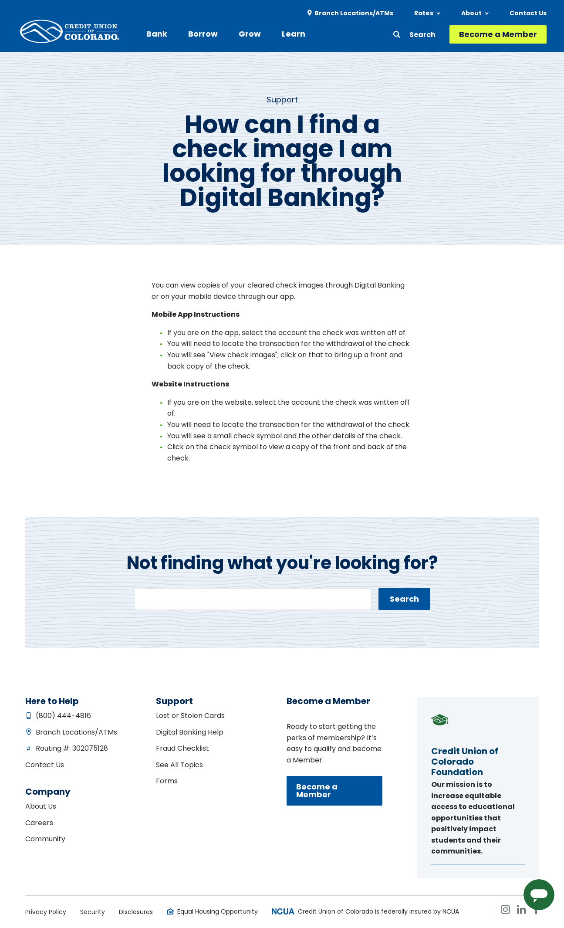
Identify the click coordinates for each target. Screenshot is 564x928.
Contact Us (44, 765)
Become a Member (498, 34)
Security (92, 912)
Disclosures (136, 912)
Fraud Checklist (182, 748)
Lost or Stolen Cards (190, 716)
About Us (40, 806)
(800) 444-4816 (63, 716)
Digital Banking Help (189, 732)
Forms (167, 781)
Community (45, 839)
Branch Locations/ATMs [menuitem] (353, 13)
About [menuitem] (471, 13)
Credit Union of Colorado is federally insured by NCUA (378, 911)
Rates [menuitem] (423, 13)
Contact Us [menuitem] (528, 13)
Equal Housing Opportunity (217, 911)
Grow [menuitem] (250, 33)
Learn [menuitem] (293, 33)
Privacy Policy (45, 912)
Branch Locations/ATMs (76, 732)
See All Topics (179, 765)
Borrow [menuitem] (203, 33)
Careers (39, 823)
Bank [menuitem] (156, 33)
